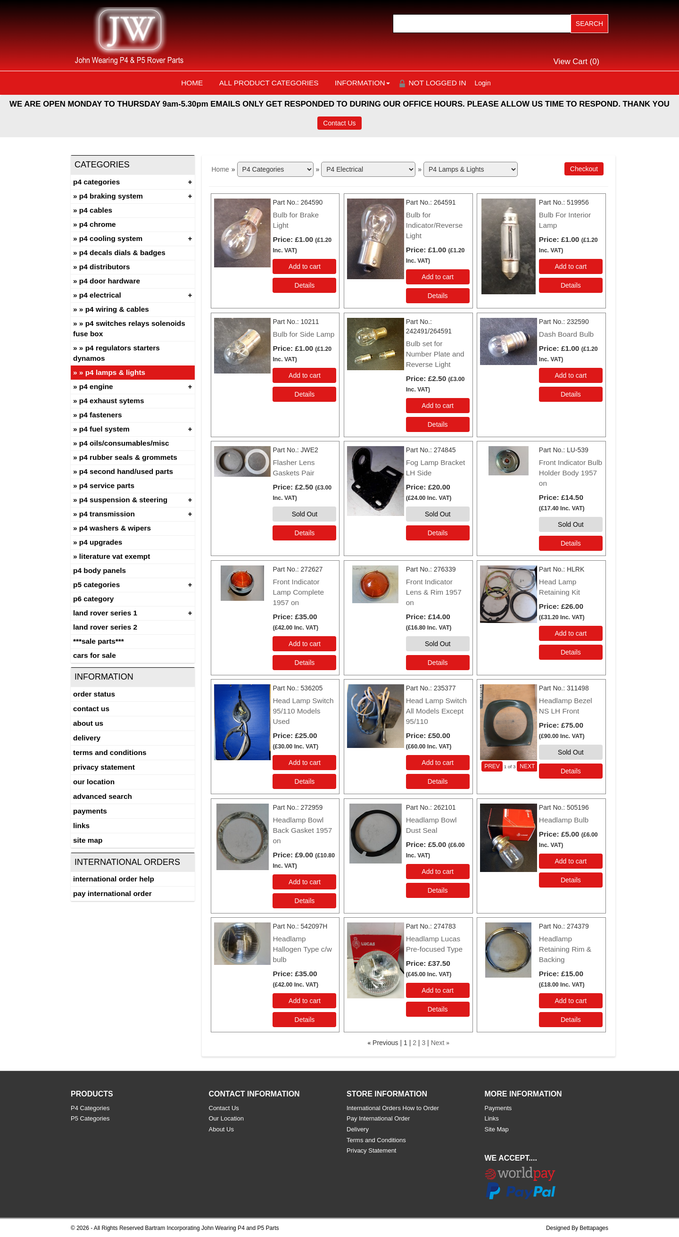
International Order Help (113, 879)
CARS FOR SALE (94, 655)
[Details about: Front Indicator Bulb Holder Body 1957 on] (571, 543)
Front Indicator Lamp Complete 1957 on (298, 592)
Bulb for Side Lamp (303, 334)
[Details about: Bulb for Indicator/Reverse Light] (438, 295)
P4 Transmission (107, 514)
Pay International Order (112, 893)
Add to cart (305, 266)
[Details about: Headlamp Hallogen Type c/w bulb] (304, 1019)
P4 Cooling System (110, 238)
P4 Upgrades (101, 542)
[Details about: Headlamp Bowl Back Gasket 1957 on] (304, 900)
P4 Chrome (97, 224)
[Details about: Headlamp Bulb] (571, 880)
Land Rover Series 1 (105, 613)
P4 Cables (95, 210)
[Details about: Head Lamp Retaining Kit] (571, 652)
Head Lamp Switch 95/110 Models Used (303, 711)
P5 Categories (96, 585)
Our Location (94, 782)
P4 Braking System (111, 196)
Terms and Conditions (110, 752)
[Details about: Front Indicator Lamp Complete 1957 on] (304, 662)
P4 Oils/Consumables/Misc (124, 443)
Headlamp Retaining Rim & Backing (565, 949)
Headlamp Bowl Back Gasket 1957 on (302, 830)
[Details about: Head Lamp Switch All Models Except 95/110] (438, 781)
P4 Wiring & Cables (117, 309)
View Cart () (577, 61)
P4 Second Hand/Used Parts (126, 471)
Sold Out (304, 514)
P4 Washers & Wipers (115, 528)
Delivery (86, 738)
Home (192, 83)
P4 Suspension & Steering (123, 500)
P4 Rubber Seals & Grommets (128, 457)
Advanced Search (102, 796)
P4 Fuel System (104, 429)
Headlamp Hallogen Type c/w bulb (302, 949)
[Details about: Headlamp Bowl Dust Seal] (438, 890)
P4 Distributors (104, 267)
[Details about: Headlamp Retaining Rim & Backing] (571, 1019)
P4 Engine (96, 386)
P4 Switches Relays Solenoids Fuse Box (129, 328)
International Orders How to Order (393, 1108)
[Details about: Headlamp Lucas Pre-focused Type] (438, 1009)
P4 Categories (96, 182)
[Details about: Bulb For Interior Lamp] (571, 285)
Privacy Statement (104, 767)
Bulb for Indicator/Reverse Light (434, 225)
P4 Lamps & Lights (115, 372)
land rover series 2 (105, 627)
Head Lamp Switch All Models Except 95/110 (436, 711)
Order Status (94, 694)
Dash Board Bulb (566, 334)
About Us (88, 723)
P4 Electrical (100, 295)
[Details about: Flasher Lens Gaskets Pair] (304, 532)
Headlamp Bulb (563, 820)
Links (81, 826)
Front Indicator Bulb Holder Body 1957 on (570, 472)
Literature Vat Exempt (114, 556)
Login (483, 83)
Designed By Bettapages (577, 1228)
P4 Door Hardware (109, 281)
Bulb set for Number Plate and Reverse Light (435, 354)
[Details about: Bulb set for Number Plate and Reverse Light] (438, 424)
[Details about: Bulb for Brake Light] (304, 285)
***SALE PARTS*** (98, 641)
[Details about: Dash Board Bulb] (571, 394)
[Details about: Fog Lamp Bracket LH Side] (438, 532)
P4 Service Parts (106, 486)
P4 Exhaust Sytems (111, 401)
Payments (90, 811)
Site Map (87, 840)
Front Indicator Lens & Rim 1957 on (434, 592)
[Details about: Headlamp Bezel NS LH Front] (571, 771)
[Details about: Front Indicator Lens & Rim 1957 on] (438, 662)
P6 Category (93, 599)
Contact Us (339, 123)
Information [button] (362, 83)
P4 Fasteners (100, 415)
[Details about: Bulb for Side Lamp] (304, 394)
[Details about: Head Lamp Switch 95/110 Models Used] (304, 781)
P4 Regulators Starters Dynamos (116, 353)
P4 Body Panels (99, 570)
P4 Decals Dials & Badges (122, 253)
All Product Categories (269, 83)
